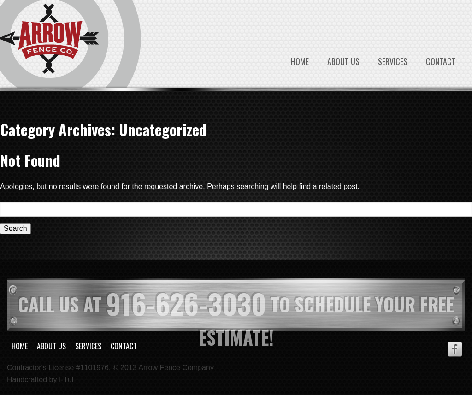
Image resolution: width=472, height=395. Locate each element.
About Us (343, 61)
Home (300, 61)
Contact (441, 61)
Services (392, 61)
